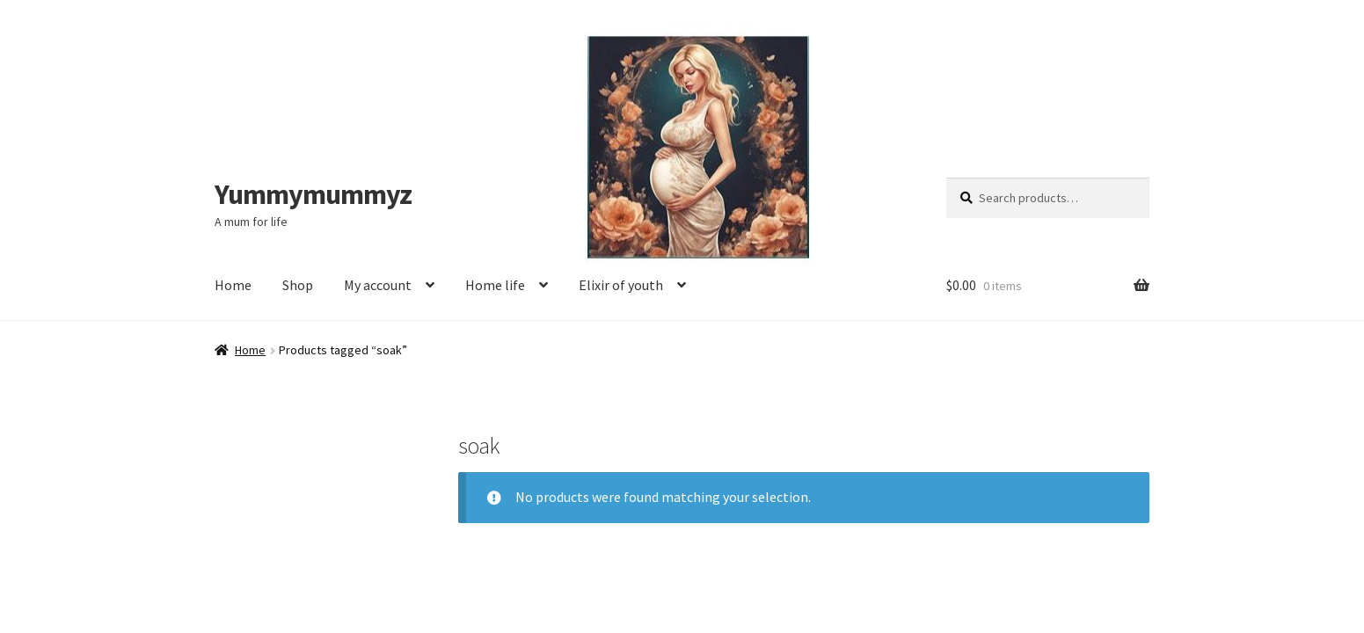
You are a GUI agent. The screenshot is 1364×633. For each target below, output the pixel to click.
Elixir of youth (621, 285)
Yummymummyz (313, 194)
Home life (495, 285)
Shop (297, 285)
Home (233, 285)
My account (378, 285)
